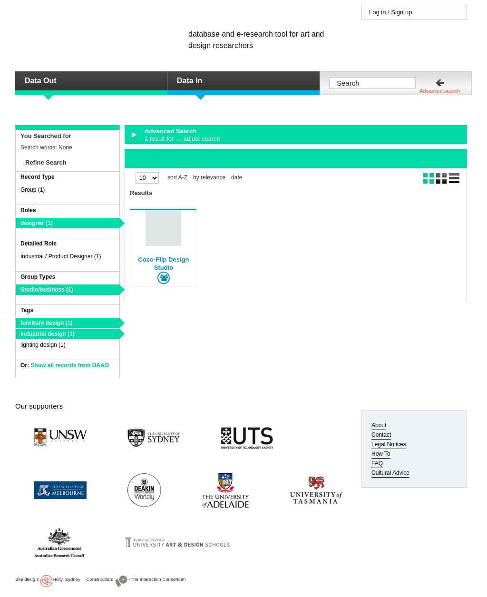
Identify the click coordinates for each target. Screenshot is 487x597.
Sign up (401, 12)
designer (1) (36, 223)
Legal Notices (388, 444)
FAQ (377, 463)
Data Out (41, 81)
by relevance (209, 177)
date (236, 177)
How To (380, 453)
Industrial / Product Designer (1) (60, 256)
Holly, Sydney (66, 579)
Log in (377, 12)
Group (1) (32, 189)
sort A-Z (177, 177)
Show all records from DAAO (69, 365)
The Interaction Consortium (158, 579)
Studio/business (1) (46, 289)
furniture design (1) (46, 323)
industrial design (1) (47, 334)
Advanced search (439, 91)
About (378, 425)
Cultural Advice (390, 473)
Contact (381, 434)
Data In (189, 81)
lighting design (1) (43, 345)
